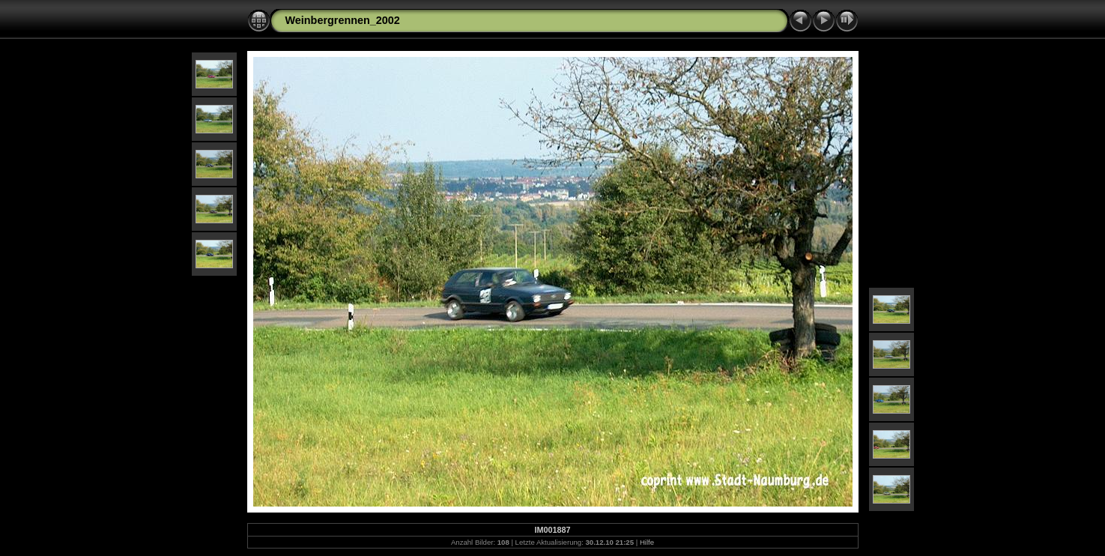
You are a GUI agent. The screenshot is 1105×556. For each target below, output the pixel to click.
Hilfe (647, 542)
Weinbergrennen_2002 (342, 20)
